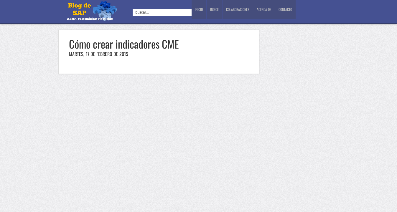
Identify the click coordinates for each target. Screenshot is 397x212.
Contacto (286, 11)
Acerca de (265, 11)
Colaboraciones (239, 11)
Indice (216, 11)
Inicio (200, 11)
